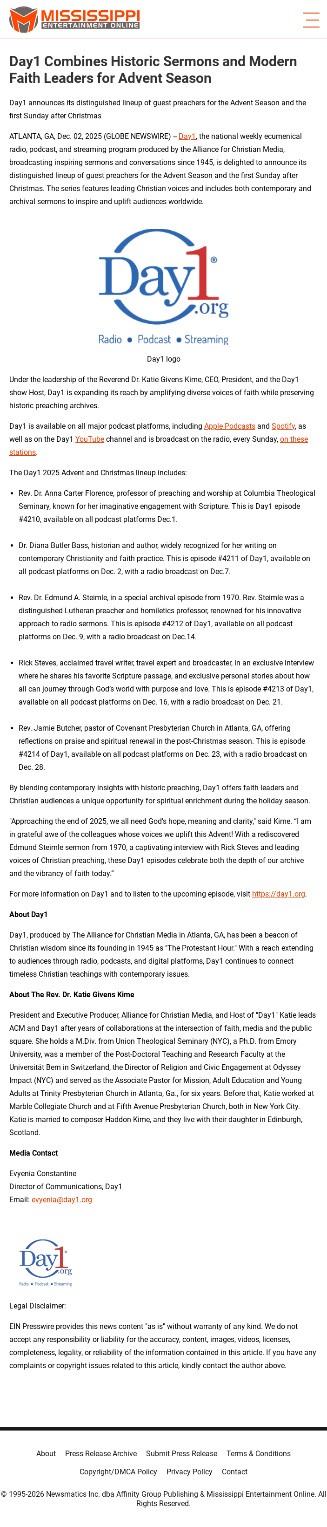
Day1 (187, 136)
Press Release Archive (101, 1453)
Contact (234, 1471)
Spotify (283, 426)
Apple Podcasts (229, 426)
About (46, 1453)
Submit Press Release (181, 1453)
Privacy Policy (190, 1471)
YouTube (89, 439)
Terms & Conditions (259, 1453)
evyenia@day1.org (62, 1199)
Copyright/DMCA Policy (118, 1471)
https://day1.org (278, 894)
